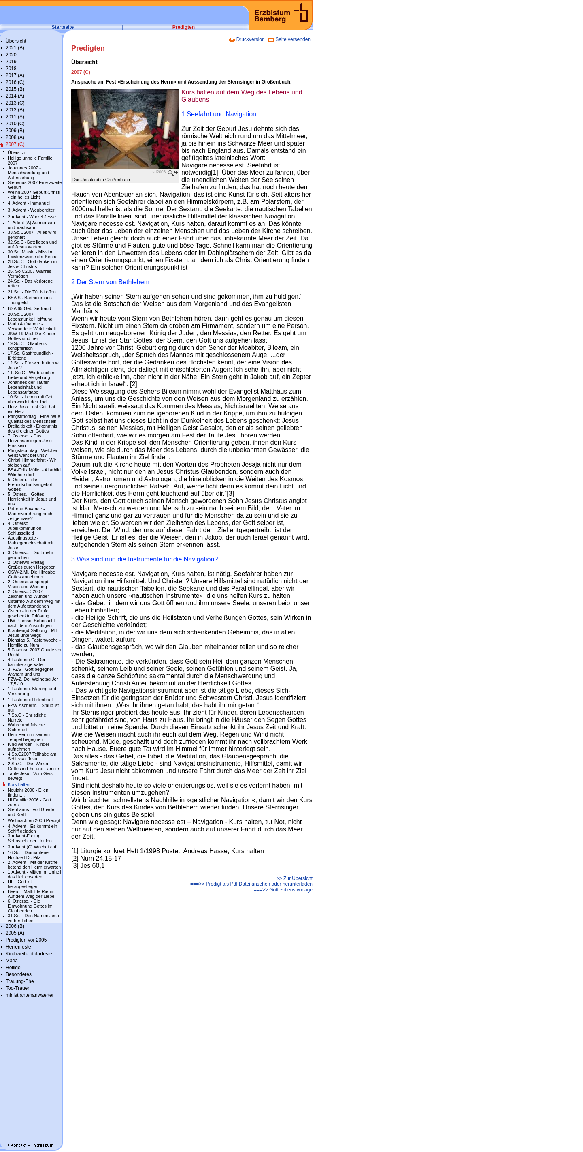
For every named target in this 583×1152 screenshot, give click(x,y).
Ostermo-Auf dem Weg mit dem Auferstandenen (34, 603)
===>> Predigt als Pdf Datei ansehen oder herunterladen (251, 884)
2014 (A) (15, 96)
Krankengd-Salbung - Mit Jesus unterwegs (32, 633)
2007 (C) (15, 144)
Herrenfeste (18, 947)
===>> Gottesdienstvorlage (283, 890)
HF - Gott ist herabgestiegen (23, 884)
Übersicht (16, 41)
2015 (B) (15, 89)
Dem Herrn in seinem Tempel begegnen (29, 737)
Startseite (63, 27)
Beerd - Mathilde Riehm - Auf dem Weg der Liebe (32, 894)
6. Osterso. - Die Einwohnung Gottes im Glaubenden (30, 906)
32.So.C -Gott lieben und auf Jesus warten (32, 244)
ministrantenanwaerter (30, 995)
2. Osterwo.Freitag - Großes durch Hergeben (32, 565)
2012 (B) (15, 110)
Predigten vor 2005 (26, 940)
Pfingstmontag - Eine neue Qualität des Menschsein (34, 419)
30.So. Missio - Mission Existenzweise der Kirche (32, 254)
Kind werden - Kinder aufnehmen (28, 747)
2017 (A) (15, 75)
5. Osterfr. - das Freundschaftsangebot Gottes (30, 484)
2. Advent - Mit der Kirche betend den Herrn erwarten (34, 864)
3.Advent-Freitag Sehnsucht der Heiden (30, 838)
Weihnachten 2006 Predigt (34, 820)
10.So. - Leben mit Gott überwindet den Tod (31, 399)
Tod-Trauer (17, 988)
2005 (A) (15, 933)
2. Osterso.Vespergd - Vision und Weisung (29, 584)
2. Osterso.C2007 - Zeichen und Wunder (28, 594)
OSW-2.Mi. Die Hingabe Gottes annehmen (31, 574)
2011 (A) (15, 117)
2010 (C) (15, 123)
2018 (11, 68)
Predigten (183, 27)
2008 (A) (15, 137)
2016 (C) (15, 82)
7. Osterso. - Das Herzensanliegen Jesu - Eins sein (31, 440)
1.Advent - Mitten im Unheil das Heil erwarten (34, 874)
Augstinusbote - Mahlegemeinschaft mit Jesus (30, 542)
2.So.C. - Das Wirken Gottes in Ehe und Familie (33, 766)
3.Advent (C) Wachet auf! (32, 846)
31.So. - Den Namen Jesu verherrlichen (33, 918)
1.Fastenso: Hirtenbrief (30, 699)
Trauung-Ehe (20, 981)
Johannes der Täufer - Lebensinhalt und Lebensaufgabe (29, 387)
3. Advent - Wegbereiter (31, 210)
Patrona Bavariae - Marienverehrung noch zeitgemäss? (30, 513)
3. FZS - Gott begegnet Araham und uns (30, 672)
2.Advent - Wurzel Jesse (32, 216)
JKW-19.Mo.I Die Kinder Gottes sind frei (31, 336)
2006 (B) (15, 926)
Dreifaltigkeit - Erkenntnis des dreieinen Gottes (32, 428)
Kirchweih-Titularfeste (29, 954)
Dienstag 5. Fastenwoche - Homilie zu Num (34, 642)
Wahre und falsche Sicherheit (26, 727)
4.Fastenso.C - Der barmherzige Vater (26, 662)
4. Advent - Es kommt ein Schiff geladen (32, 828)
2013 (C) (15, 103)
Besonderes (19, 974)
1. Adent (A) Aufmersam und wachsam (31, 225)
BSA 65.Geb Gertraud (29, 308)
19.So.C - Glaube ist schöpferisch (28, 346)
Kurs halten (19, 784)
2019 (11, 61)
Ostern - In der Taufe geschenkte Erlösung (28, 613)
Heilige (13, 967)
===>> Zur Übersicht (290, 878)
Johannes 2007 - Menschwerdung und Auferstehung (28, 172)
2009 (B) (15, 130)
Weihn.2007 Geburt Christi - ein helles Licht (34, 194)
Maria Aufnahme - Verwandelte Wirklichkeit (32, 326)
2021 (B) (15, 48)
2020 (11, 55)
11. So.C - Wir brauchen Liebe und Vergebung (31, 375)
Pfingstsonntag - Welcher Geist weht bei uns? (32, 453)
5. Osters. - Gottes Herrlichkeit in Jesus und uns (32, 499)
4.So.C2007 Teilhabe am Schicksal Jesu (32, 756)
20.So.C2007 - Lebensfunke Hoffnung (30, 316)
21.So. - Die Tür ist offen (32, 291)
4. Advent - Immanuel (29, 203)
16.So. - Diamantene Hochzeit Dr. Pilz (28, 855)
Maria (12, 961)
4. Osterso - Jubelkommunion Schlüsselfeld (24, 528)
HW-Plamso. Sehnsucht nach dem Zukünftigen (31, 623)
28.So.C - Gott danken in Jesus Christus (32, 264)
